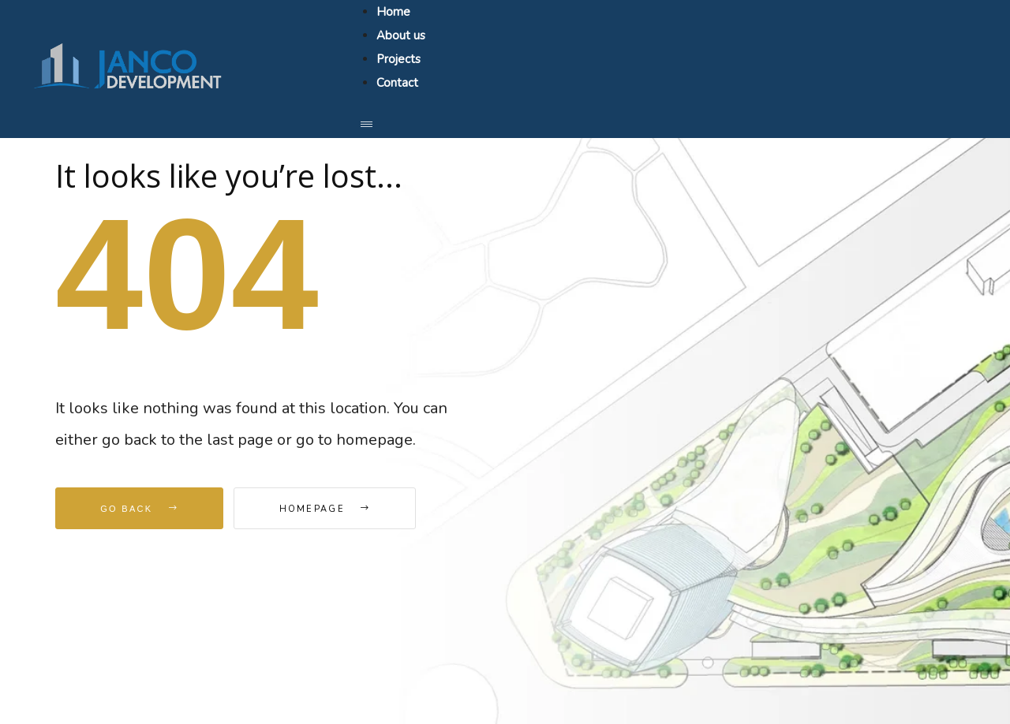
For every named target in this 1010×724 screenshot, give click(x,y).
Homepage (325, 509)
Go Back (139, 508)
